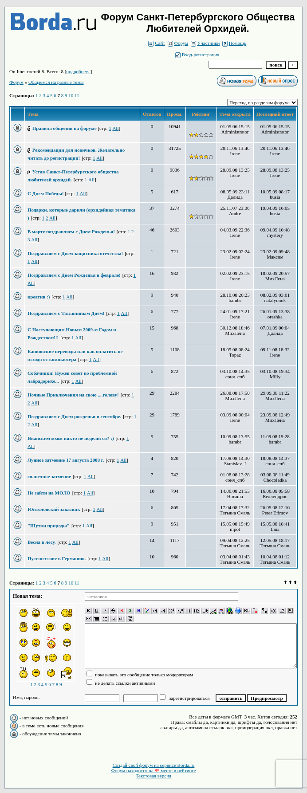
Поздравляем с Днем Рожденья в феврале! (74, 275)
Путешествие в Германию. (57, 558)
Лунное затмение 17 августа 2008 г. (66, 460)
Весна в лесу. (42, 542)
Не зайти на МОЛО (49, 492)
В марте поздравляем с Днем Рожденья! (71, 231)
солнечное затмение (49, 476)
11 (77, 95)
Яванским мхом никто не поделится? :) (71, 438)
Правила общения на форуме (65, 128)
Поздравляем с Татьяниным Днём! (66, 313)
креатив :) (39, 296)
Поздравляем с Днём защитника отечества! (75, 253)
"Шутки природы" (49, 525)
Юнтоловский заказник (54, 509)
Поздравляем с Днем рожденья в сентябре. (74, 416)
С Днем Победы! (46, 193)
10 (70, 95)
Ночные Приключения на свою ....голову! (73, 394)
